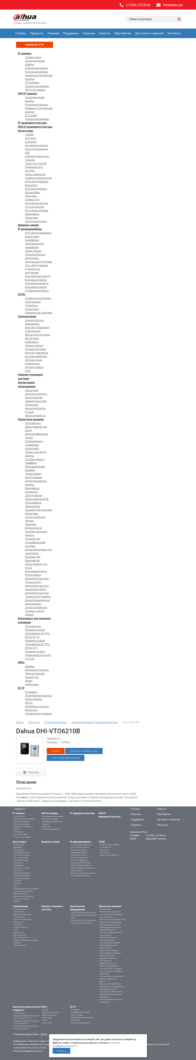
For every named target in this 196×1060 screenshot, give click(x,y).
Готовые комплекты (37, 290)
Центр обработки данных (110, 953)
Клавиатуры (32, 363)
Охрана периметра (36, 607)
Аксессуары (25, 130)
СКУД (21, 294)
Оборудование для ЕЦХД (110, 912)
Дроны (29, 437)
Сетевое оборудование (38, 713)
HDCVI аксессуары (36, 221)
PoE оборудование (36, 188)
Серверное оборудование (111, 994)
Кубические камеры (36, 68)
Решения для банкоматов (110, 922)
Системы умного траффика (111, 971)
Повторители (33, 331)
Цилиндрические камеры (24, 819)
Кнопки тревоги (34, 367)
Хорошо (61, 1051)
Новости (104, 33)
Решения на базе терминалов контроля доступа (38, 655)
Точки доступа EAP (36, 163)
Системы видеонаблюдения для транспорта (38, 550)
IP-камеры (24, 53)
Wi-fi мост (30, 138)
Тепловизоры (33, 423)
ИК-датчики (32, 338)
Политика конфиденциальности (28, 1051)
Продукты (37, 33)
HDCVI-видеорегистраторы (35, 126)
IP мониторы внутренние (81, 845)
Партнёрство (122, 33)
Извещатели (32, 323)
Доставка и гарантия (149, 33)
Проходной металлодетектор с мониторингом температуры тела (84, 915)
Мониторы (31, 185)
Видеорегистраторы (37, 669)
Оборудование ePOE (37, 499)
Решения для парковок (38, 312)
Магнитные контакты (37, 334)
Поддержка (71, 33)
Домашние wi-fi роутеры (24, 896)
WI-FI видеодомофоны (38, 232)
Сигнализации (27, 316)
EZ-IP (21, 688)
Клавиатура (32, 199)
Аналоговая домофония (81, 865)
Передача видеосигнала (110, 925)
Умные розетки (34, 345)
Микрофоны (32, 214)
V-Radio (29, 134)
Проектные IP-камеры (38, 596)
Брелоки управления (37, 327)
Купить (55, 751)
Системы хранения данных (111, 932)
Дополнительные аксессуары (83, 873)
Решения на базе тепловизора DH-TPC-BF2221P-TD (37, 633)
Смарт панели (33, 250)
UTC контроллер (34, 206)
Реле (28, 370)
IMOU (21, 662)
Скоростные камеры (37, 86)
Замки (28, 680)
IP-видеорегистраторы (32, 122)
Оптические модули (36, 203)
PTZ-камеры (32, 82)
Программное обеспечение (111, 992)
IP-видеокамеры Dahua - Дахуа (30, 1034)
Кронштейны (32, 192)
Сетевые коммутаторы (38, 177)
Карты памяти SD (35, 174)
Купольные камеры (36, 71)
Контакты (174, 33)
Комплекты (32, 341)
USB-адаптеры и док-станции (26, 889)
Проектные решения (31, 419)
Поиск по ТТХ (34, 44)
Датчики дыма (33, 360)
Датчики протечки (35, 349)
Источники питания (36, 210)
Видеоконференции (36, 434)
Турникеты (31, 305)
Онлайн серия (33, 57)
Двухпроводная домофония (83, 868)
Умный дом (31, 677)
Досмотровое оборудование (112, 987)
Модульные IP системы (38, 261)
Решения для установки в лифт (113, 919)
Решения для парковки (38, 509)
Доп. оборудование (36, 265)
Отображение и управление (111, 976)
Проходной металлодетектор (83, 920)
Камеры (30, 666)
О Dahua (20, 33)
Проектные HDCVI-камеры (111, 969)
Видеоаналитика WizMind (110, 984)
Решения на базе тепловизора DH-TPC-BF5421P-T (37, 644)
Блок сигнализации (36, 149)
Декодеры (31, 196)
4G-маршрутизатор (36, 145)
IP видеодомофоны (30, 229)
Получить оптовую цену (84, 751)
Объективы (31, 217)
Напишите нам (173, 5)
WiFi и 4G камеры (35, 89)
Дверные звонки (28, 225)
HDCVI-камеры (27, 93)
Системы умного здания (110, 943)
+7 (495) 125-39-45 (138, 5)
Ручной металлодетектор (81, 923)
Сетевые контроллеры (38, 298)
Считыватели (33, 301)
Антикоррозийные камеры (111, 999)
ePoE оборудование (36, 181)
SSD (27, 152)
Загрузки (88, 33)
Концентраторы (34, 320)
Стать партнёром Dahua (65, 757)
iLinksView (31, 141)
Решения (53, 33)
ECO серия (31, 115)
